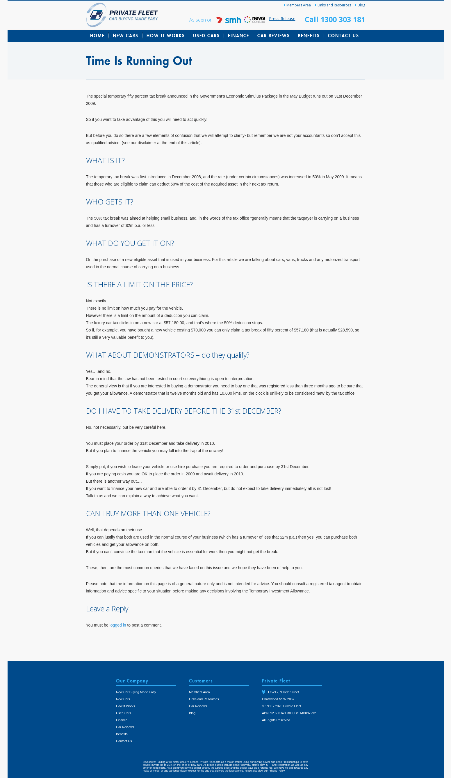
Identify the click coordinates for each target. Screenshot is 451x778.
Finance (238, 35)
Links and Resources (334, 5)
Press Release (282, 18)
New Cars (125, 35)
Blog (361, 5)
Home (97, 35)
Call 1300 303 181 (335, 19)
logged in (118, 625)
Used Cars (206, 35)
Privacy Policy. (276, 770)
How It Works (166, 35)
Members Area (298, 5)
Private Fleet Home (122, 14)
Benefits (309, 35)
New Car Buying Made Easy (136, 692)
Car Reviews (273, 35)
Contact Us (343, 35)
